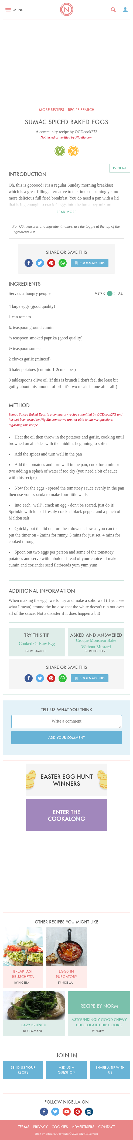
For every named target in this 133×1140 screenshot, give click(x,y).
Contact (106, 1126)
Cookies (60, 1126)
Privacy (40, 1126)
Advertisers (83, 1126)
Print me (120, 168)
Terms (23, 1126)
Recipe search (81, 109)
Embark (50, 1133)
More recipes (51, 109)
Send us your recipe (23, 1070)
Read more (66, 212)
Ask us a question (66, 1070)
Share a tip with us (110, 1070)
